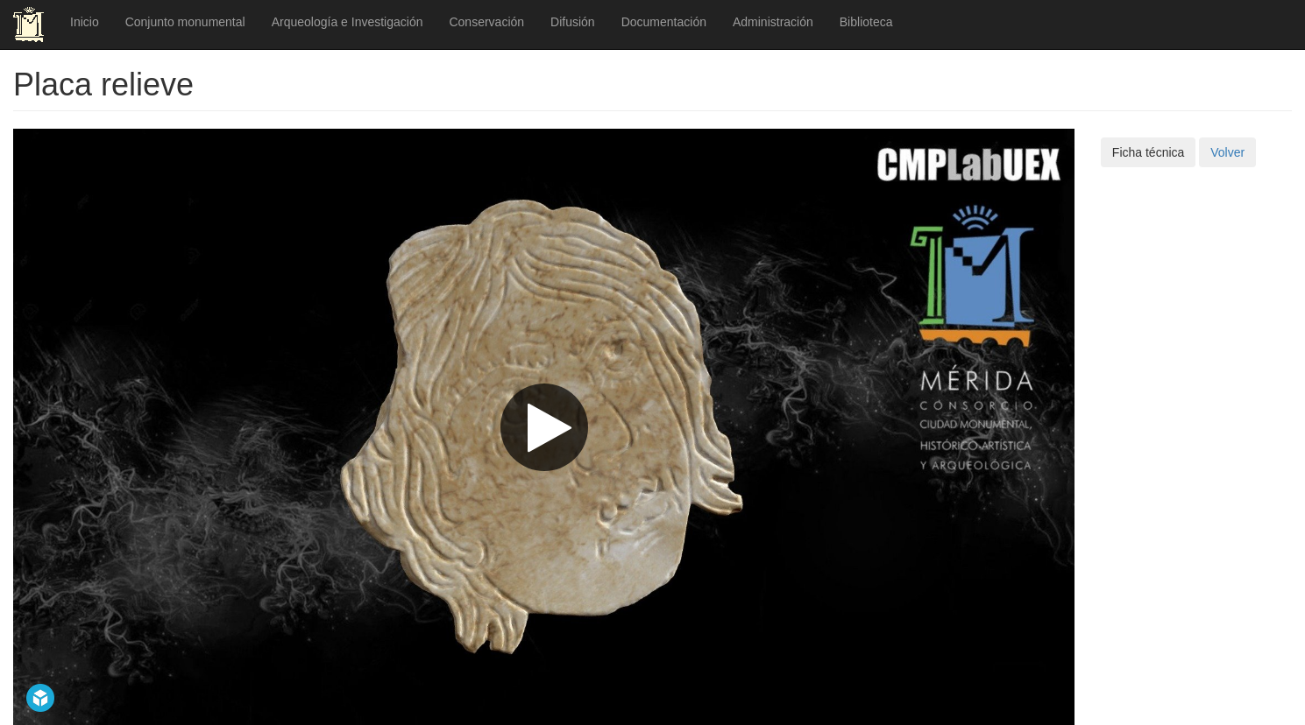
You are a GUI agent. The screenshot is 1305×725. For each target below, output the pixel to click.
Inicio (84, 22)
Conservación (486, 22)
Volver (1227, 152)
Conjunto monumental (185, 22)
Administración (773, 22)
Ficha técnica (1148, 152)
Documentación (663, 22)
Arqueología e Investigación (347, 22)
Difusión (572, 22)
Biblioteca (866, 22)
